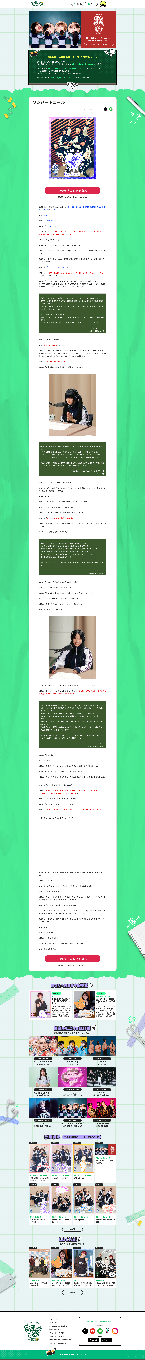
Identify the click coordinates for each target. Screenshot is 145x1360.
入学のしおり (53, 1319)
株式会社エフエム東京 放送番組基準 (60, 1340)
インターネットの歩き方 (56, 1333)
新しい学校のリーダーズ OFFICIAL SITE (99, 44)
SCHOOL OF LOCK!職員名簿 (58, 1326)
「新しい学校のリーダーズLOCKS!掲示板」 (62, 68)
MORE (72, 1229)
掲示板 (61, 913)
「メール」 (82, 68)
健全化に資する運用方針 (56, 1336)
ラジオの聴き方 (54, 1323)
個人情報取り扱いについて (57, 1329)
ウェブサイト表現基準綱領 (57, 1343)
